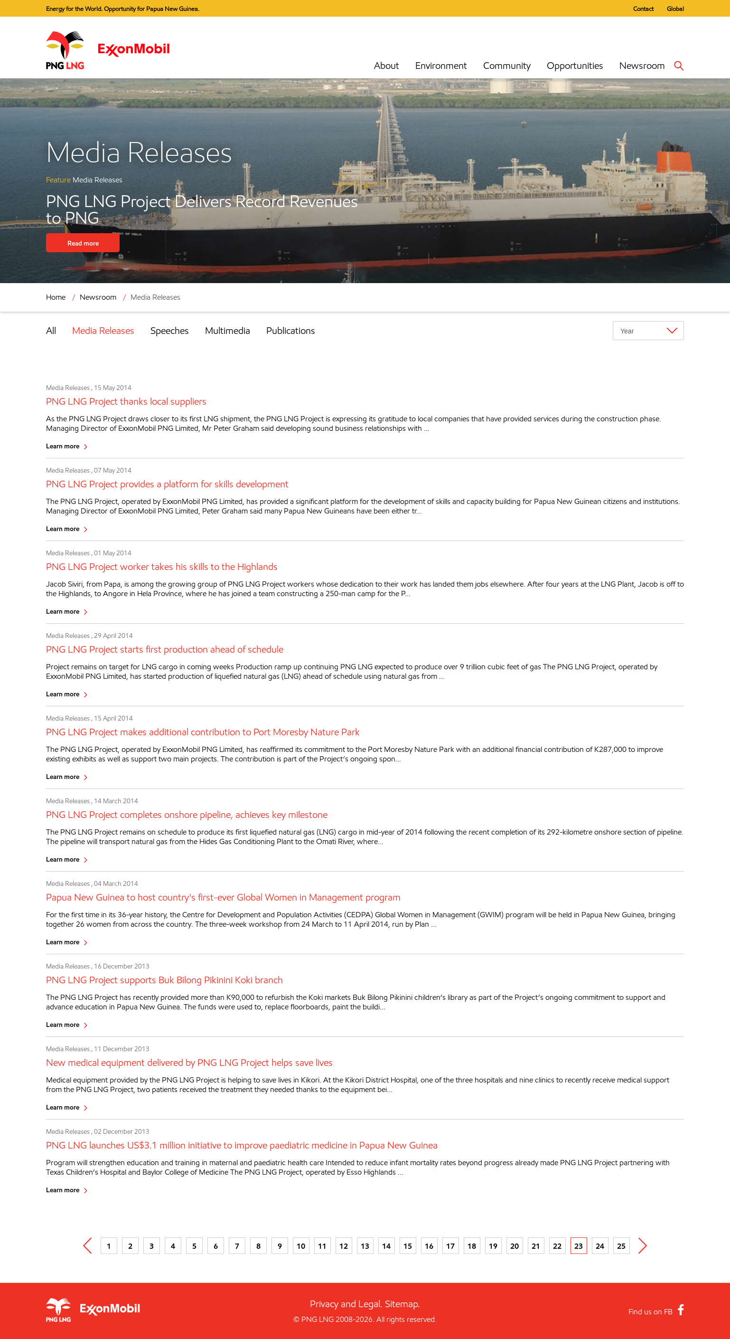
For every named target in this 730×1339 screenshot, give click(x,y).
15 (407, 1246)
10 (301, 1246)
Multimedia (227, 330)
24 (600, 1246)
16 (429, 1246)
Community (507, 65)
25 (621, 1246)
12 (343, 1246)
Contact (643, 8)
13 (365, 1246)
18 (472, 1246)
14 (386, 1246)
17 (450, 1246)
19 (493, 1246)
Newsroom (642, 65)
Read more (83, 243)
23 (578, 1246)
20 (514, 1246)
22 (557, 1246)
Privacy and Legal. (346, 1304)
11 (322, 1246)
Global (675, 8)
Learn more (62, 446)
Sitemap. (402, 1304)
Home (56, 297)
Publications (290, 330)
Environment (441, 65)
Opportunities (575, 65)
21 (536, 1246)
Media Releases (155, 297)
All (51, 330)
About (386, 65)
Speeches (169, 330)
